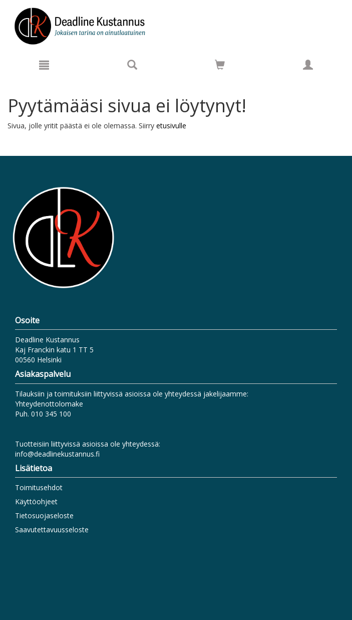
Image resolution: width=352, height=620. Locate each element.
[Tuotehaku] (132, 64)
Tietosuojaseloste (44, 515)
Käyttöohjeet (36, 501)
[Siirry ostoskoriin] (219, 64)
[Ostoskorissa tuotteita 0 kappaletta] (219, 66)
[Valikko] (44, 64)
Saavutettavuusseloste (52, 529)
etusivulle (171, 125)
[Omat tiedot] (307, 64)
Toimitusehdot (39, 487)
